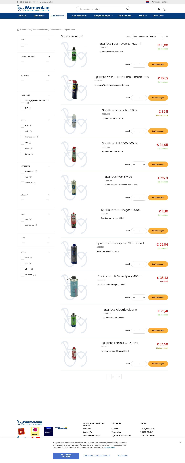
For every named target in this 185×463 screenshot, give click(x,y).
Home (18, 30)
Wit (28, 142)
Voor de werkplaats (40, 30)
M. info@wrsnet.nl (147, 429)
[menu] (92, 16)
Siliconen (31, 183)
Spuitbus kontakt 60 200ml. (119, 343)
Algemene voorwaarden (121, 435)
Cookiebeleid (109, 447)
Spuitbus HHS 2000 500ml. (120, 143)
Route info (87, 432)
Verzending (116, 432)
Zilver (29, 148)
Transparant (32, 137)
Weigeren (123, 456)
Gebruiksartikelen (56, 30)
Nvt (29, 177)
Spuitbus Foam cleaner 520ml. (120, 43)
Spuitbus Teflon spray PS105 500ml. (120, 243)
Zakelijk (165, 2)
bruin (29, 257)
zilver (29, 269)
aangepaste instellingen (96, 456)
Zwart (30, 154)
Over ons (87, 429)
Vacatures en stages (91, 435)
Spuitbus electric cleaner (121, 309)
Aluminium (32, 171)
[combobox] (103, 9)
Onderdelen (26, 30)
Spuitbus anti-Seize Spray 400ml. (120, 276)
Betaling (114, 429)
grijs (29, 263)
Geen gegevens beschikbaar (37, 101)
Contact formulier (147, 435)
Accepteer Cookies (66, 456)
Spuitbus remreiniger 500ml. (120, 210)
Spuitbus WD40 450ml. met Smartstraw (122, 77)
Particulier (156, 2)
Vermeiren (31, 225)
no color (31, 274)
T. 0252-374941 (146, 432)
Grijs (29, 131)
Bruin (29, 125)
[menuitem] (23, 16)
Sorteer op (143, 36)
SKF (28, 108)
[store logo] (33, 8)
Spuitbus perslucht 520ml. (120, 110)
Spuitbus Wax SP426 (118, 176)
